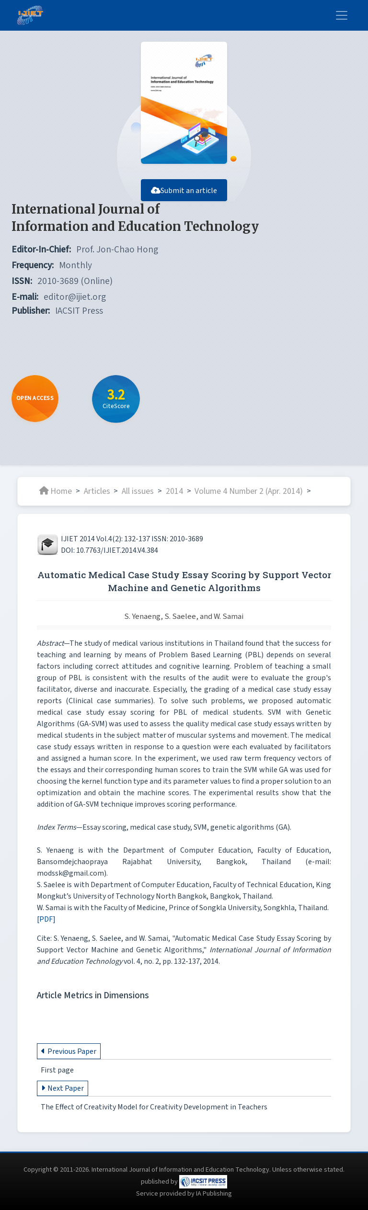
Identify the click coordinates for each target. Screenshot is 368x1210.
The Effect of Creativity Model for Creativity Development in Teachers (154, 1107)
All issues (138, 491)
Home (55, 491)
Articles (97, 491)
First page (57, 1070)
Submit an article (184, 190)
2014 (174, 491)
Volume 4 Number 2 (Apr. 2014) (249, 491)
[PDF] (46, 919)
